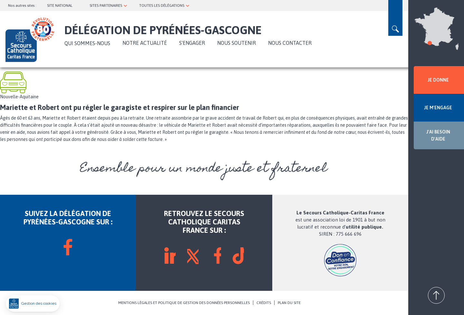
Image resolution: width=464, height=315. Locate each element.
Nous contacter (290, 43)
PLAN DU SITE (289, 302)
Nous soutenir (236, 43)
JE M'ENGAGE (438, 107)
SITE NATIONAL (59, 5)
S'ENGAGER (192, 43)
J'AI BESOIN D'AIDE (438, 135)
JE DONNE (438, 80)
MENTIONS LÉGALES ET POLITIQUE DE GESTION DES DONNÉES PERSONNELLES (184, 302)
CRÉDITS (263, 302)
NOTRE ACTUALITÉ (144, 43)
